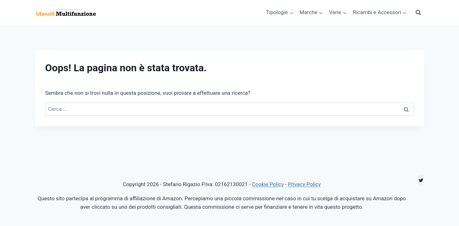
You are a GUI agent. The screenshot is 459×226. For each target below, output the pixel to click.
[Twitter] (421, 180)
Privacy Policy (304, 184)
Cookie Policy (268, 184)
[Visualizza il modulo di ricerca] (418, 12)
